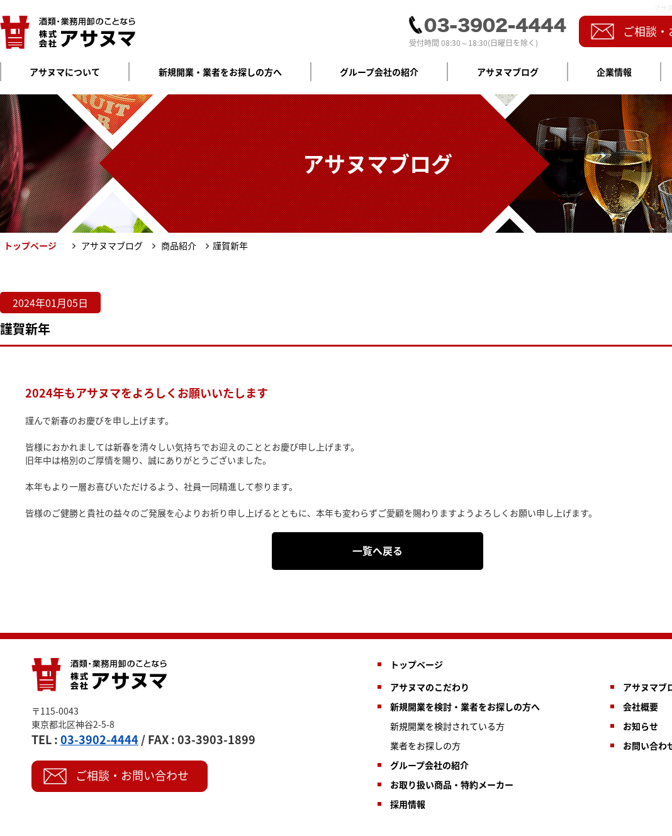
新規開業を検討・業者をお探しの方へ (465, 706)
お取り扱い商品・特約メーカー (451, 784)
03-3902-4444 (99, 739)
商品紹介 (177, 245)
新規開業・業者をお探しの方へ (220, 71)
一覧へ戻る (377, 550)
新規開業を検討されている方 (447, 726)
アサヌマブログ (508, 71)
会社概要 (640, 706)
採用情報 (407, 804)
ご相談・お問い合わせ (132, 775)
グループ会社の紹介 (379, 71)
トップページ (416, 664)
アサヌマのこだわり (429, 687)
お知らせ (640, 726)
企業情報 (614, 71)
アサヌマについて (65, 71)
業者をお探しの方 (425, 745)
